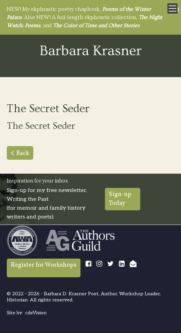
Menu (172, 8)
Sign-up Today (120, 199)
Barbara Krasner (91, 51)
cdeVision (36, 313)
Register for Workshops (43, 265)
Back (22, 153)
